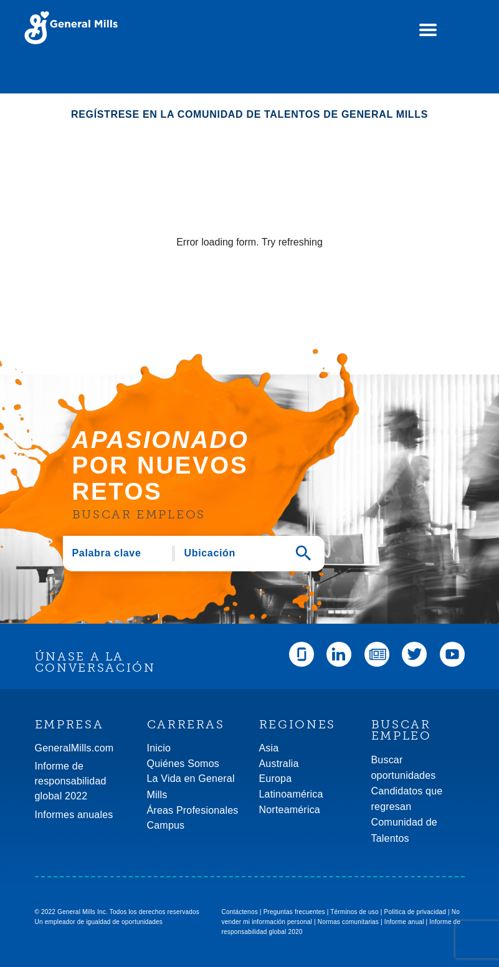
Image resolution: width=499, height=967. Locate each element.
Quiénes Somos (183, 763)
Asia (269, 748)
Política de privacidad (415, 911)
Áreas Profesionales (193, 810)
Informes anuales (74, 814)
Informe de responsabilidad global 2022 (71, 781)
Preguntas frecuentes (294, 911)
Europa (275, 778)
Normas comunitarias (348, 921)
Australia (279, 763)
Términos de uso (354, 911)
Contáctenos (240, 911)
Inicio (159, 748)
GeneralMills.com (74, 748)
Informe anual (404, 921)
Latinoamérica (291, 794)
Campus (166, 825)
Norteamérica (289, 809)
